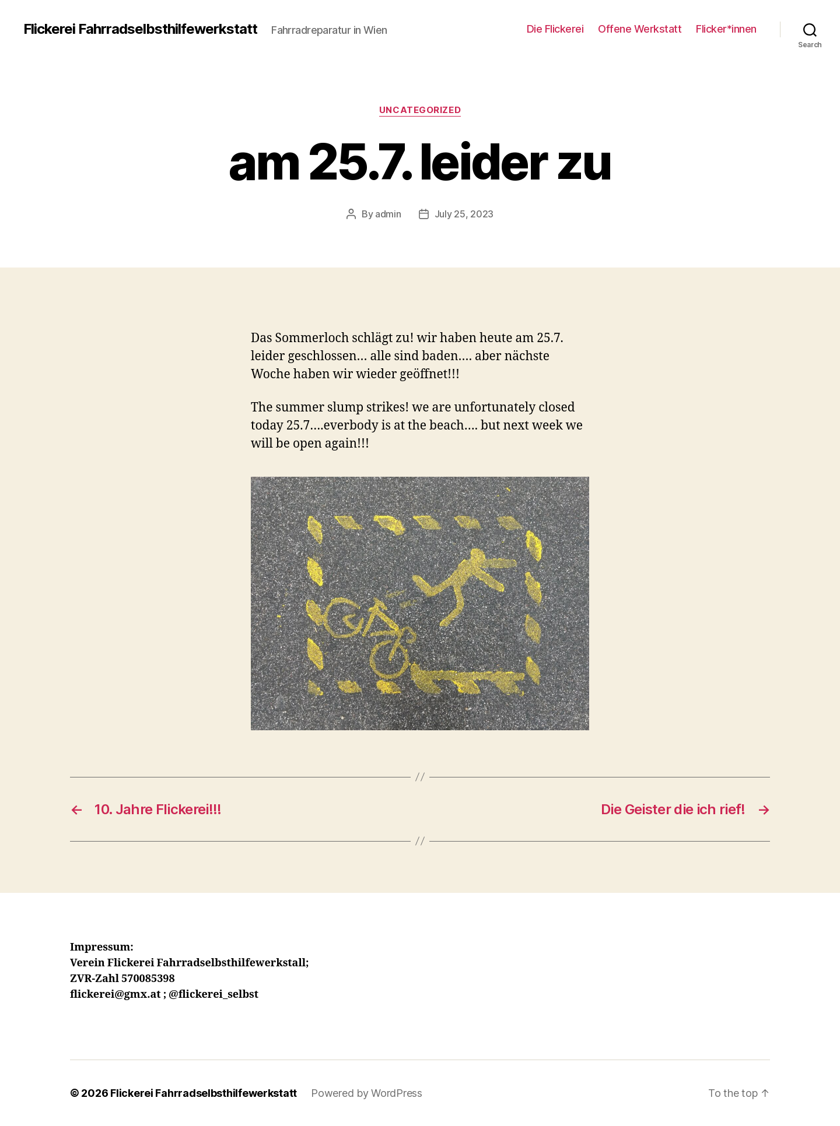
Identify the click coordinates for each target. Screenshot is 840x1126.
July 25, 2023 (464, 214)
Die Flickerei (555, 29)
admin (388, 214)
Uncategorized (420, 110)
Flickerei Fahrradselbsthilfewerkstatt (140, 29)
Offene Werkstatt (639, 29)
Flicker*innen (726, 29)
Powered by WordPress (366, 1093)
